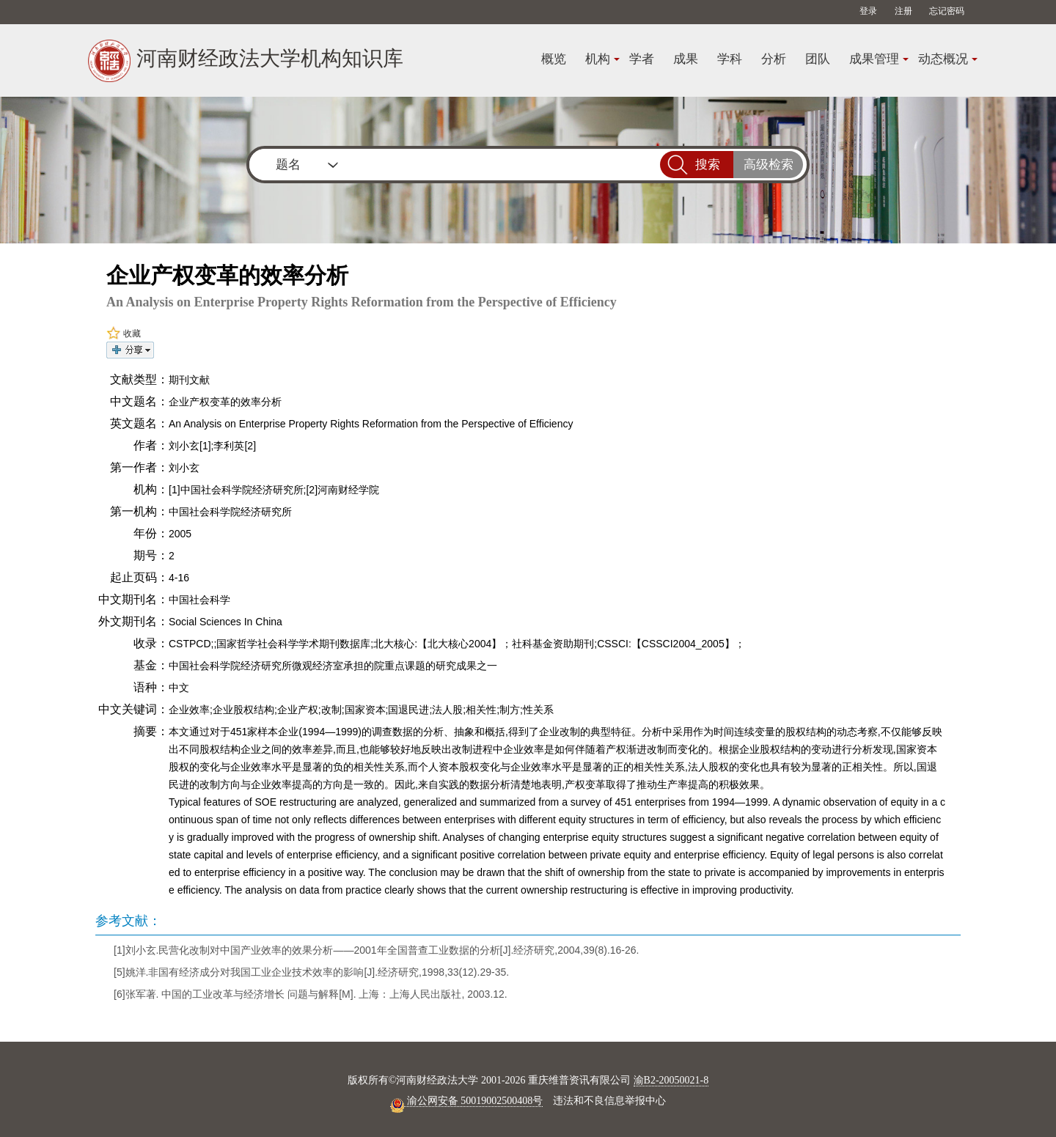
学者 (641, 59)
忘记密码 (946, 11)
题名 (288, 165)
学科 (729, 59)
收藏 (123, 333)
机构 (597, 59)
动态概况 (943, 59)
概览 (553, 59)
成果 (685, 59)
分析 (773, 59)
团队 (817, 59)
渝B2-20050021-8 (671, 1080)
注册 (903, 11)
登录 (868, 11)
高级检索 (768, 165)
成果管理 (874, 59)
